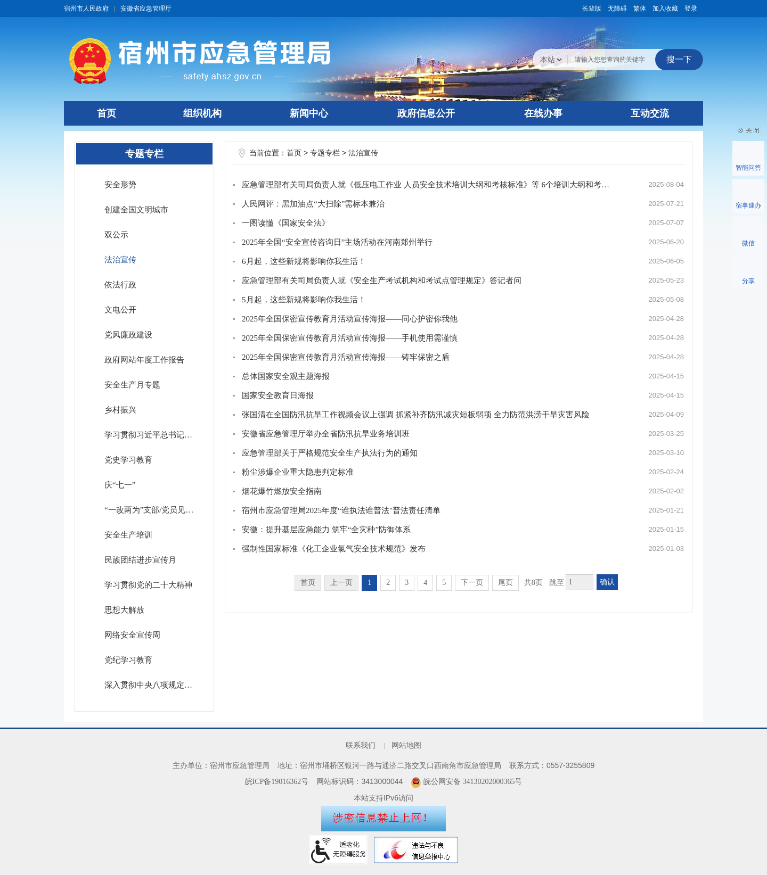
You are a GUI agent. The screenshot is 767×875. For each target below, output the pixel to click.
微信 (748, 243)
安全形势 (120, 184)
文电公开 (120, 310)
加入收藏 (665, 8)
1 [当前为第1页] (369, 583)
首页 (106, 113)
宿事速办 (748, 205)
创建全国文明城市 (136, 209)
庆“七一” (119, 485)
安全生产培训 (128, 535)
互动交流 (650, 113)
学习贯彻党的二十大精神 (148, 585)
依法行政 (120, 284)
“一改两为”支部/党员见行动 (152, 510)
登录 (690, 8)
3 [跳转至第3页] (407, 583)
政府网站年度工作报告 (144, 360)
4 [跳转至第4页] (425, 583)
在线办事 (543, 113)
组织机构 (202, 113)
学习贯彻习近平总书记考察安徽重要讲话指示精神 (153, 435)
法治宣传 (120, 259)
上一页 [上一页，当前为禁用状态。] (341, 583)
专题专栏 (325, 153)
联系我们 (361, 745)
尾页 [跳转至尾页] (505, 583)
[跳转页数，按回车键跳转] (579, 582)
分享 (748, 281)
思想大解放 (124, 610)
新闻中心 (309, 113)
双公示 (116, 234)
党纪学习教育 (128, 660)
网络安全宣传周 (132, 635)
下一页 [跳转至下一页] (472, 583)
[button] (591, 8)
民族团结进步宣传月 (140, 560)
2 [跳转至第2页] (388, 583)
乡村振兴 (120, 410)
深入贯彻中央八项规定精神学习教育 (153, 685)
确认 (607, 582)
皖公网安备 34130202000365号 (466, 782)
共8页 (533, 583)
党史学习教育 (128, 460)
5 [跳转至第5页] (444, 583)
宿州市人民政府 (86, 8)
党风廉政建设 (128, 335)
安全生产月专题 (132, 385)
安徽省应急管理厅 (146, 8)
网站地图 (406, 745)
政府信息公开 (426, 113)
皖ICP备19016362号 (277, 782)
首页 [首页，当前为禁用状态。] (307, 583)
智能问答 (748, 167)
